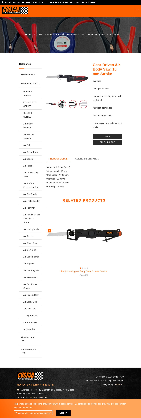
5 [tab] (75, 91)
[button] (118, 231)
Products (38, 34)
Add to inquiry (107, 142)
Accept (63, 413)
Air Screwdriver (30, 152)
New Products (28, 74)
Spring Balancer (31, 315)
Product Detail (58, 159)
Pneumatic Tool (52, 34)
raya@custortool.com (34, 2)
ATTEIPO (118, 384)
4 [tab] (71, 91)
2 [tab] (62, 91)
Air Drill (26, 145)
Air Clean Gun (30, 243)
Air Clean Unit (30, 308)
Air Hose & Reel (31, 295)
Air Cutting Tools (69, 34)
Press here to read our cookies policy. (33, 413)
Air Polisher (28, 166)
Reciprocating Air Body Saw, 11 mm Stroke (84, 273)
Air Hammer (29, 208)
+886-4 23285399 (12, 2)
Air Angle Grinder (31, 201)
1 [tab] (58, 91)
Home (28, 34)
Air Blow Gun (29, 250)
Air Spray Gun (30, 302)
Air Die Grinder (30, 194)
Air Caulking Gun (31, 270)
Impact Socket (30, 322)
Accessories (29, 329)
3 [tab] (67, 91)
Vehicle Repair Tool (28, 351)
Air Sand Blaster (31, 256)
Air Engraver (29, 263)
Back (107, 136)
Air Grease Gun (30, 277)
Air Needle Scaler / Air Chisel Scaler (31, 218)
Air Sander (28, 159)
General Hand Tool (28, 339)
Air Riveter (28, 236)
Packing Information (86, 159)
